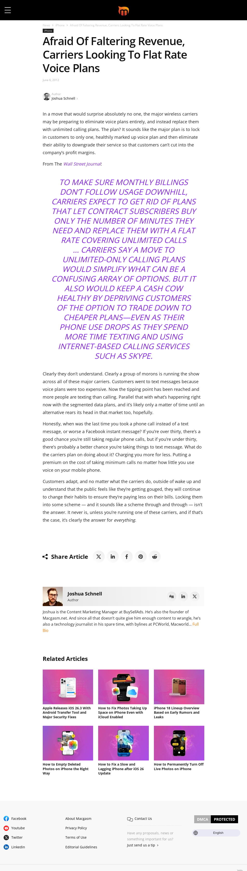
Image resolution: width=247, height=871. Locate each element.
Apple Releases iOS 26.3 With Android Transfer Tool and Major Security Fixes (67, 712)
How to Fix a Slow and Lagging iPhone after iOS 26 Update (121, 768)
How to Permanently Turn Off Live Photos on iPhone (179, 766)
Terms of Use (76, 836)
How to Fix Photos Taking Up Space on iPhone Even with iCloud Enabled (122, 712)
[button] (236, 10)
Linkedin (18, 846)
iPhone (60, 25)
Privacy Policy (76, 827)
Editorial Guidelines (81, 846)
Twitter (17, 836)
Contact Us (143, 818)
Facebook (18, 818)
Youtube (18, 827)
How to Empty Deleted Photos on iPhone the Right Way (66, 768)
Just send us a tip (141, 844)
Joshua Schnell (63, 98)
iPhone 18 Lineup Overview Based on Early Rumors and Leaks (176, 712)
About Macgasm (78, 818)
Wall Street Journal (82, 164)
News (46, 25)
